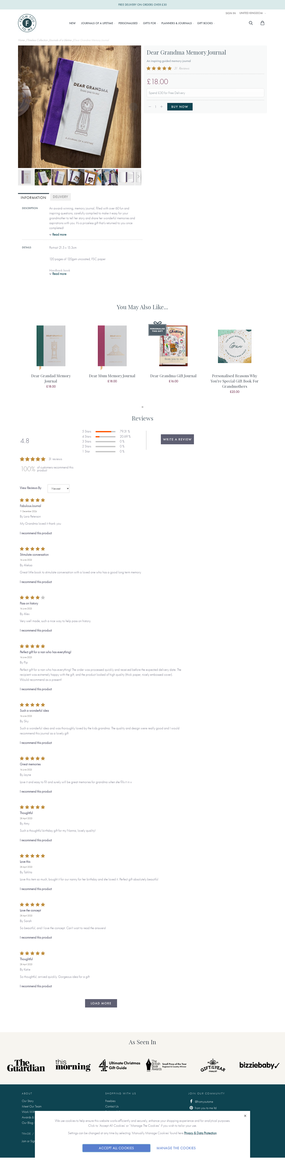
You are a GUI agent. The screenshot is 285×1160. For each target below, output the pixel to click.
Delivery (60, 197)
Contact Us (112, 1106)
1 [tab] (142, 407)
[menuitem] (72, 23)
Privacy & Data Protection (200, 1133)
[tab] (33, 197)
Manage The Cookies (176, 1148)
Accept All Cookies (116, 1148)
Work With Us (30, 1112)
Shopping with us (120, 1093)
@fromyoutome (200, 1101)
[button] (25, 107)
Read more (59, 234)
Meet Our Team (32, 1106)
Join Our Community (206, 1093)
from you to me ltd (202, 1107)
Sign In (231, 13)
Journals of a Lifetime (61, 40)
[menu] (141, 23)
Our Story (28, 1101)
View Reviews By (30, 488)
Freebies (110, 1101)
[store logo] (27, 23)
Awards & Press (31, 1117)
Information (33, 197)
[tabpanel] (50, 359)
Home (21, 40)
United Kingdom (251, 13)
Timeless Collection (37, 40)
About (27, 1093)
